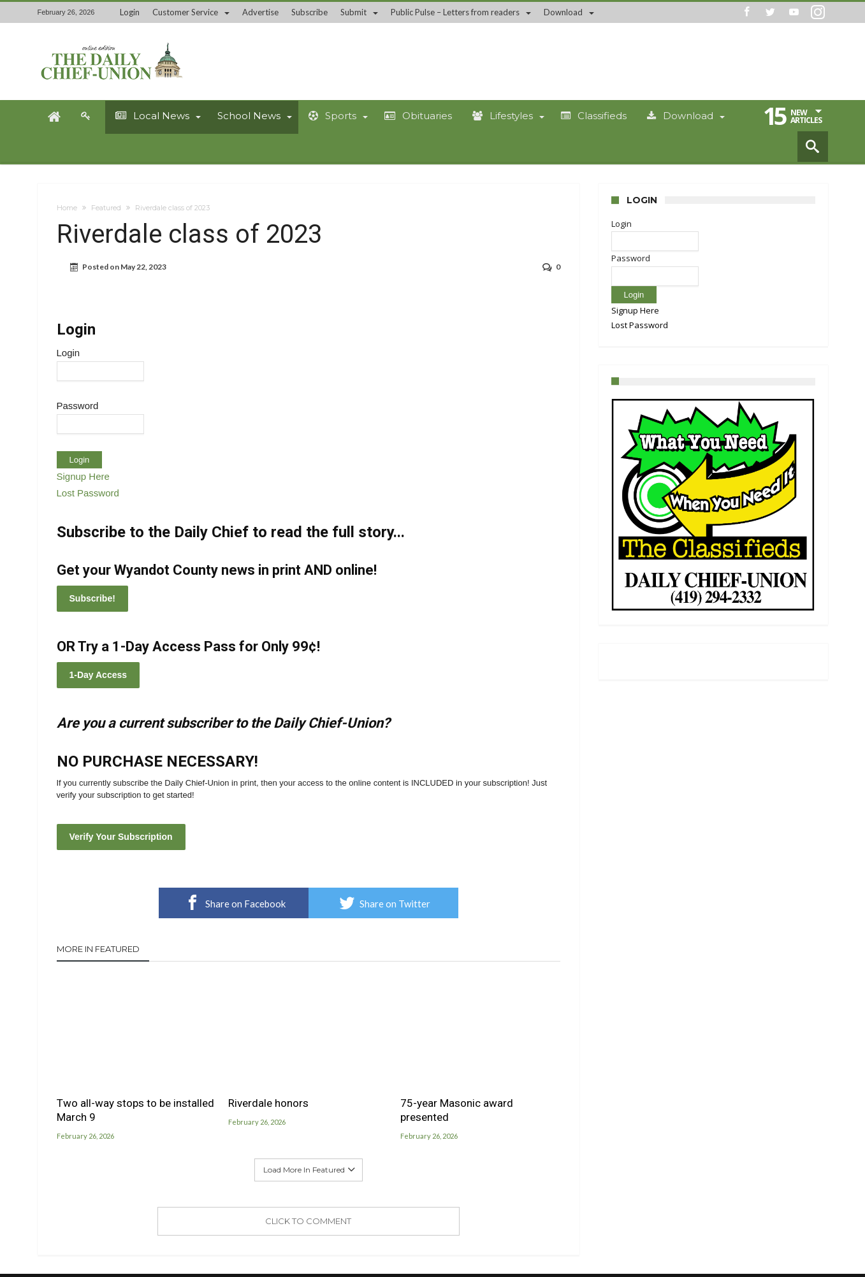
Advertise (260, 12)
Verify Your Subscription (121, 836)
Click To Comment (308, 1221)
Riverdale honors (268, 1103)
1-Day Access (98, 674)
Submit (353, 12)
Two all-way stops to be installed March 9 (135, 1110)
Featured (106, 207)
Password (78, 405)
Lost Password (88, 492)
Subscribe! (92, 598)
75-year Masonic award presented (456, 1110)
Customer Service (185, 12)
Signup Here (83, 476)
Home (67, 207)
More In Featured (98, 949)
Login (130, 12)
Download (563, 12)
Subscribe (309, 12)
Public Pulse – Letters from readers (455, 12)
